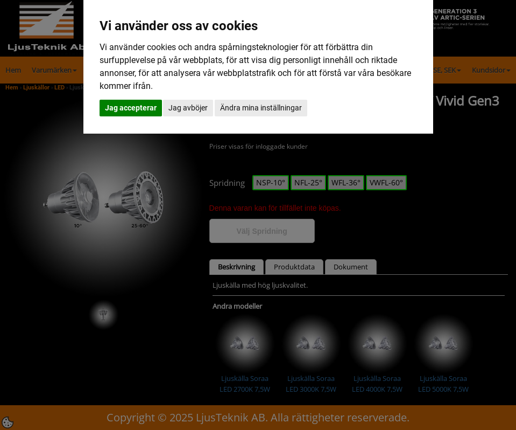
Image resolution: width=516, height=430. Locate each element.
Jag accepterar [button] (131, 107)
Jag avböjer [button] (188, 107)
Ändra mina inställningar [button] (261, 107)
